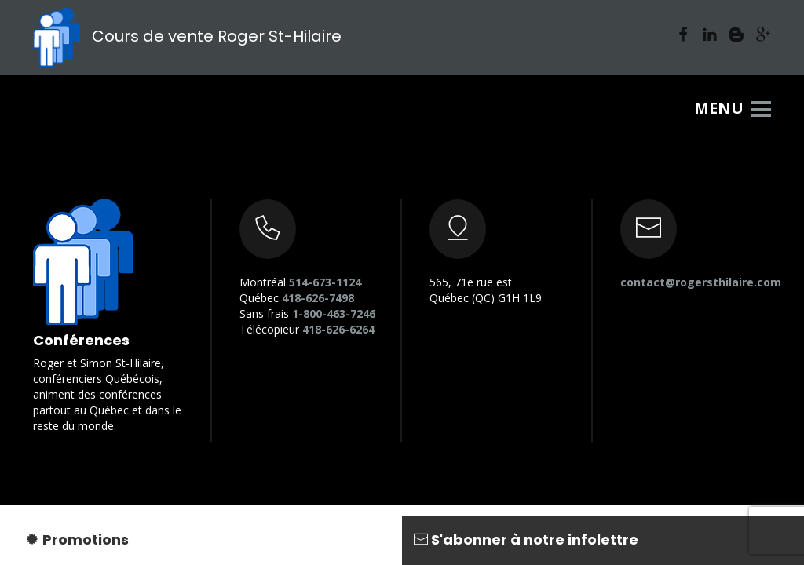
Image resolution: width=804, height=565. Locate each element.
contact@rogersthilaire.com (700, 282)
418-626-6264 (338, 329)
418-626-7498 (318, 297)
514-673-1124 (325, 282)
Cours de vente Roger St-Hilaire (187, 36)
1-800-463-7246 (333, 313)
